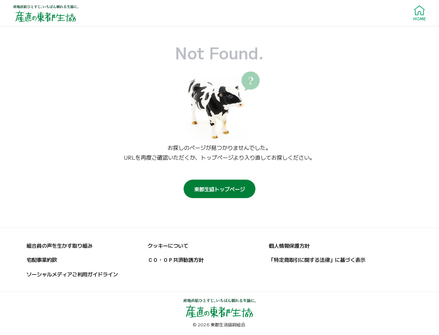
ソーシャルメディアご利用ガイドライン (72, 274)
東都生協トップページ (219, 189)
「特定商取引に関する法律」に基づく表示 (317, 259)
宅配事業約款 (41, 259)
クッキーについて (168, 245)
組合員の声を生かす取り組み (59, 245)
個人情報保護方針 (289, 245)
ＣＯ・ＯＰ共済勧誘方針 (176, 259)
